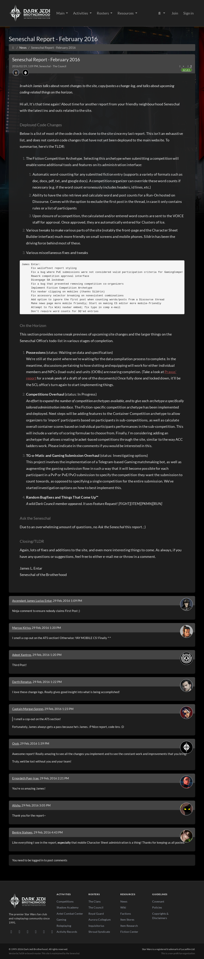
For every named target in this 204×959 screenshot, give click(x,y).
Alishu (16, 805)
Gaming (61, 919)
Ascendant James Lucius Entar (32, 600)
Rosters (103, 13)
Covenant (158, 901)
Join (175, 13)
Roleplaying (64, 925)
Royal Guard (96, 913)
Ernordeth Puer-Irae (25, 778)
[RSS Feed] (52, 932)
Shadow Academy (67, 907)
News (123, 901)
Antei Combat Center (70, 913)
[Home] (13, 47)
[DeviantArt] (19, 932)
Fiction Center (129, 931)
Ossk (15, 743)
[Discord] (11, 932)
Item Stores (127, 919)
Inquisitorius (96, 925)
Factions (125, 913)
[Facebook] (27, 932)
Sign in (188, 13)
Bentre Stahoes (22, 832)
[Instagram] (35, 932)
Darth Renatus (21, 682)
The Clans (94, 901)
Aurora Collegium (99, 919)
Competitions (65, 901)
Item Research (129, 925)
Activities (81, 13)
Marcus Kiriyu (21, 627)
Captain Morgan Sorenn (27, 709)
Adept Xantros (21, 655)
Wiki (123, 907)
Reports (186, 70)
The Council (95, 907)
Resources (126, 13)
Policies (157, 907)
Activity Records (67, 931)
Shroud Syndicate (99, 931)
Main (60, 13)
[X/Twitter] (43, 932)
